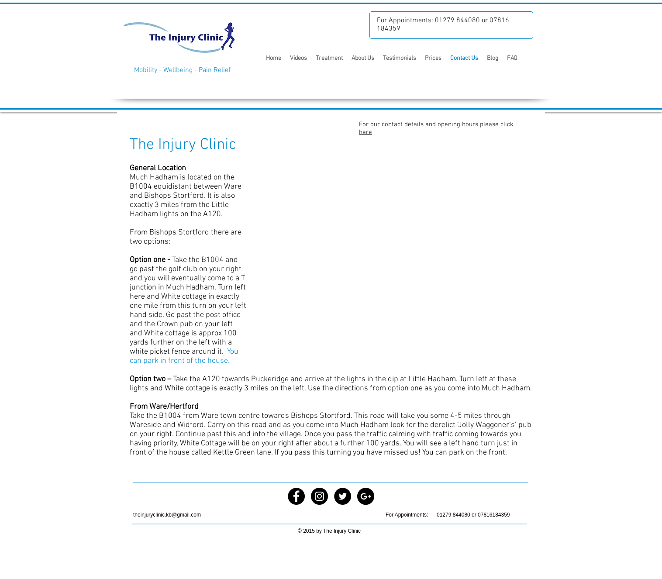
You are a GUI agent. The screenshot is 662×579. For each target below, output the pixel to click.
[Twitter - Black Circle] (342, 496)
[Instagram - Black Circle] (319, 496)
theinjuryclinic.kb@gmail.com (167, 515)
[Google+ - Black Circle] (365, 496)
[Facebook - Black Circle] (296, 496)
